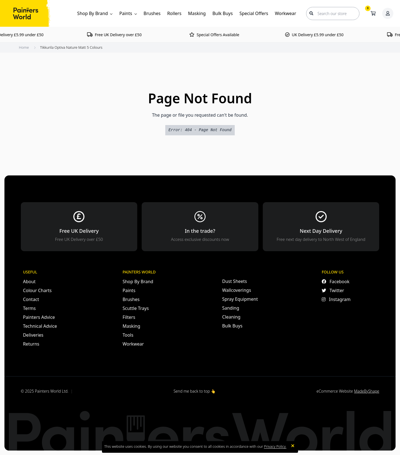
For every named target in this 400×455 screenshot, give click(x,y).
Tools (127, 335)
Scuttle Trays (135, 308)
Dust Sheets (234, 281)
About (29, 281)
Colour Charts (37, 290)
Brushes (152, 13)
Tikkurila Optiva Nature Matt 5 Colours (71, 47)
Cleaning (231, 317)
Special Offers (253, 13)
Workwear (285, 13)
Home (24, 47)
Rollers (174, 13)
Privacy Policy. (275, 446)
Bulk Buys (222, 13)
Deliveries (33, 335)
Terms (29, 308)
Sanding (230, 308)
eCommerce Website (347, 391)
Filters (128, 317)
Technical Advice (40, 326)
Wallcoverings (236, 290)
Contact (31, 299)
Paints (128, 13)
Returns (31, 344)
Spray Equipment (240, 299)
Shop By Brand (95, 13)
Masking (197, 13)
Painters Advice (39, 317)
